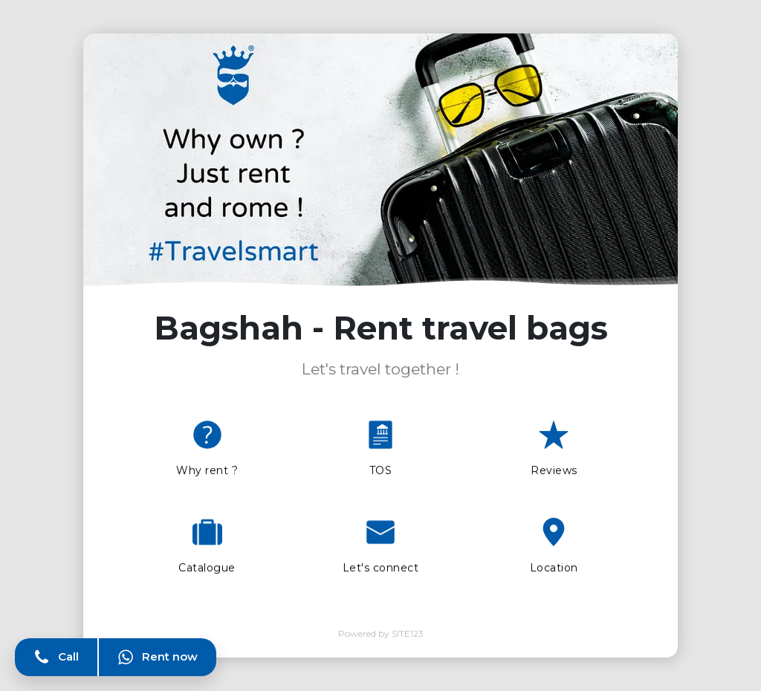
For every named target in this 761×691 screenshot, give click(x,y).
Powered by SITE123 (381, 633)
